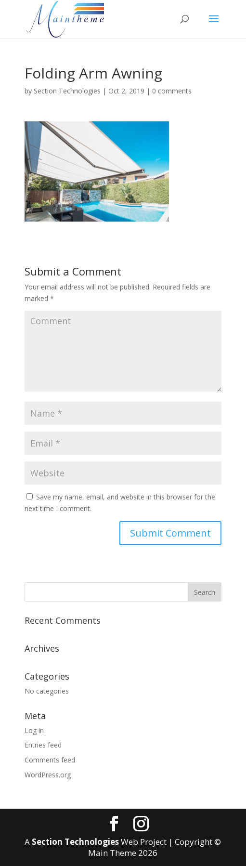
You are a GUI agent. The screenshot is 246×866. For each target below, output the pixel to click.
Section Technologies (67, 90)
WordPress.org (48, 774)
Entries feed (43, 744)
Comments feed (50, 759)
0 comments (172, 90)
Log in (34, 730)
